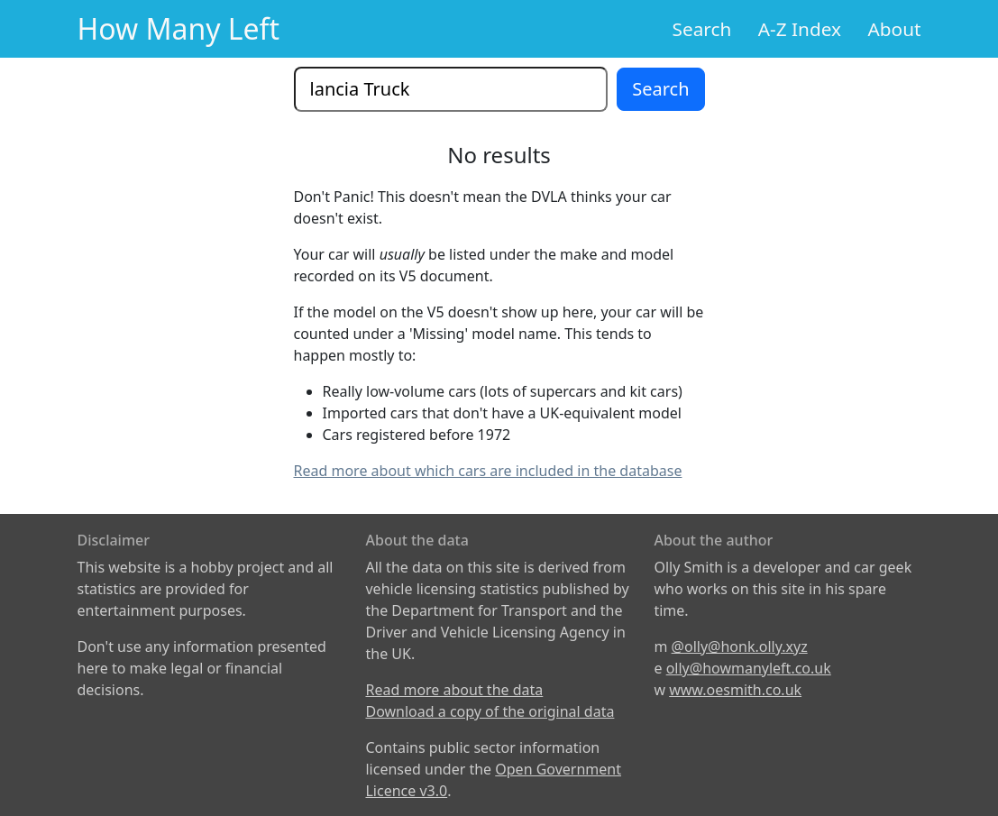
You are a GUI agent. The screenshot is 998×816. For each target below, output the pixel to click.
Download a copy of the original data (489, 711)
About (893, 28)
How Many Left (179, 28)
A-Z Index (799, 28)
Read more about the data (454, 690)
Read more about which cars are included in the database (488, 471)
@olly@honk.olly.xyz (740, 646)
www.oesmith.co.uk (735, 690)
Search (702, 28)
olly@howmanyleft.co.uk (748, 668)
